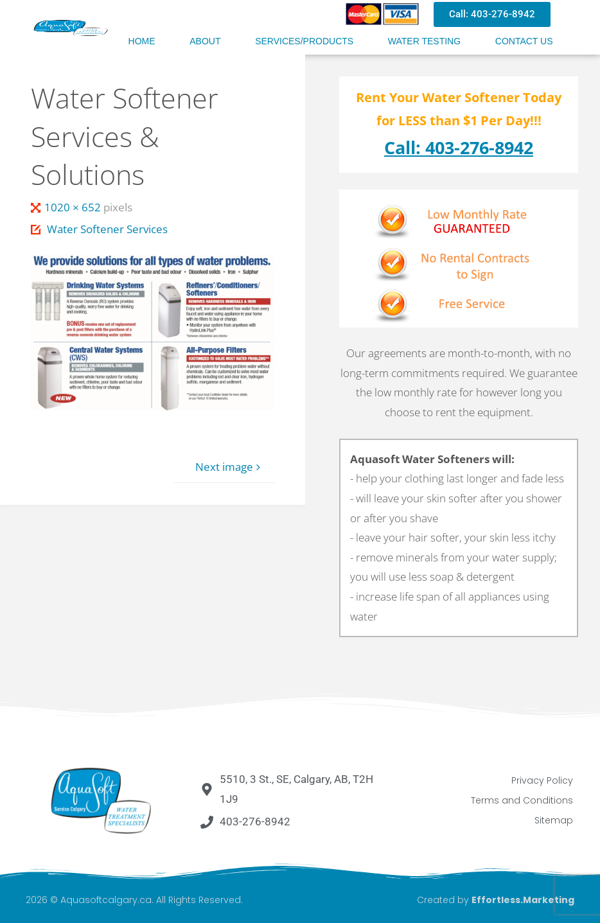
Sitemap (553, 820)
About (205, 41)
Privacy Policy (542, 780)
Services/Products (304, 41)
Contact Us (524, 41)
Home (141, 41)
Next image (229, 466)
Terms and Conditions (522, 800)
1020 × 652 (73, 207)
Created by (495, 899)
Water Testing (424, 41)
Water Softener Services (107, 229)
